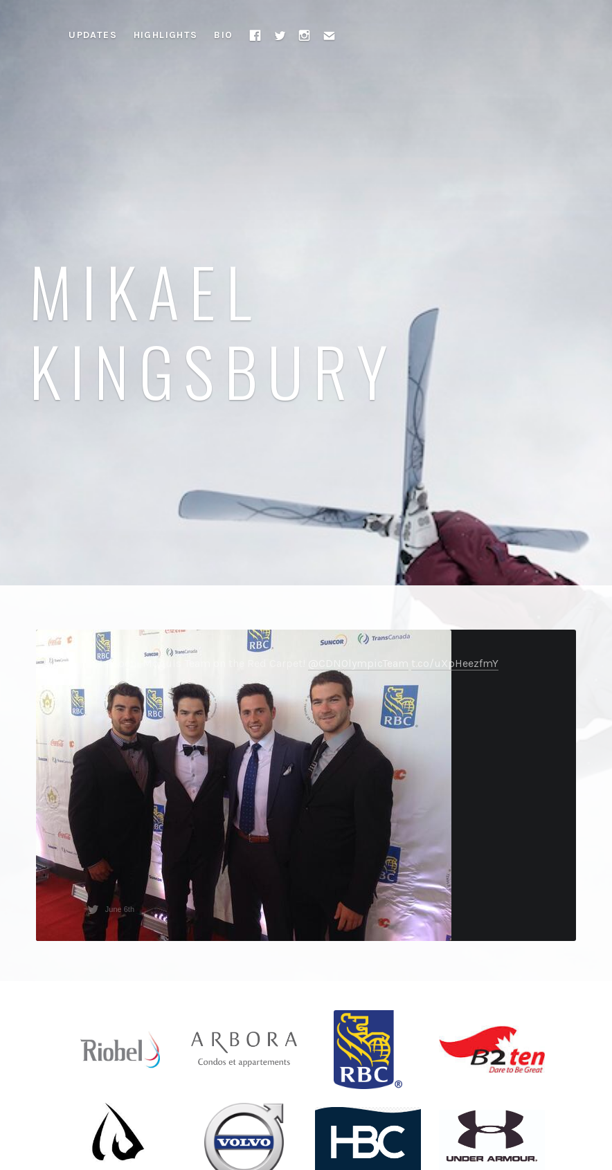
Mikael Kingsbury (213, 330)
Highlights (166, 35)
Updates (93, 35)
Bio (223, 35)
